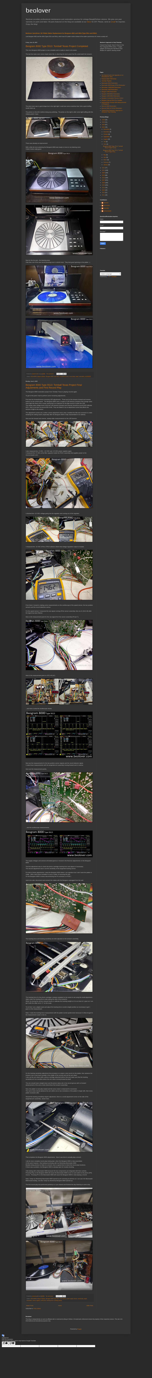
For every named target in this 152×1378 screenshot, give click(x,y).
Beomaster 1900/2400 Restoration (111, 87)
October (105, 134)
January (105, 164)
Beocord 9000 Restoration (109, 106)
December (106, 129)
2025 (103, 122)
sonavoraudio (107, 211)
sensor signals (36, 1300)
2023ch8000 (34, 376)
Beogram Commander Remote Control (112, 98)
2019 (103, 175)
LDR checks (63, 1298)
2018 (103, 177)
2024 (103, 124)
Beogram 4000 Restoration (109, 91)
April (104, 157)
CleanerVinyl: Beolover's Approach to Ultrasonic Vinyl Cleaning (112, 111)
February (106, 162)
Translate (112, 276)
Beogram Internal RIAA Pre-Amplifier (112, 100)
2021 (103, 170)
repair (77, 376)
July (104, 141)
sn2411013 (88, 376)
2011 (103, 195)
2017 (103, 180)
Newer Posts (29, 1305)
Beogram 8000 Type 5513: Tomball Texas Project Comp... (113, 147)
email (113, 22)
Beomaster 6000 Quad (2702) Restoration (113, 85)
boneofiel (106, 208)
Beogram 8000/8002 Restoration (111, 94)
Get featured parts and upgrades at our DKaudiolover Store (112, 75)
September (106, 136)
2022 (103, 168)
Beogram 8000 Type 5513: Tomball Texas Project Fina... (113, 151)
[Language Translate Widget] (110, 274)
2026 (103, 120)
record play (72, 376)
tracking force (50, 1300)
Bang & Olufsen (41, 376)
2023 (103, 127)
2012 (103, 192)
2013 (103, 190)
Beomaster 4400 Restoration (110, 89)
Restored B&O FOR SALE (109, 79)
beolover (38, 10)
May (104, 155)
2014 (103, 187)
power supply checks (71, 1298)
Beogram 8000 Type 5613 (52, 376)
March (105, 160)
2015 (103, 185)
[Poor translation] (12, 1343)
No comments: (50, 373)
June (105, 144)
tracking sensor (58, 1300)
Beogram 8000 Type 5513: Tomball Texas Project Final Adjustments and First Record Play (54, 386)
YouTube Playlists (107, 81)
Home (60, 1305)
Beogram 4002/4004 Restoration (111, 96)
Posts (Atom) (37, 1308)
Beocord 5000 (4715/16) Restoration (112, 108)
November (106, 132)
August (105, 139)
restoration (81, 376)
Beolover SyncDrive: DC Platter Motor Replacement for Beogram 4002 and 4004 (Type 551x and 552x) (61, 33)
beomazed (107, 205)
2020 (103, 172)
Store (89, 22)
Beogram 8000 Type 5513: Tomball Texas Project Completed (57, 46)
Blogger (79, 1329)
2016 (103, 182)
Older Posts (89, 1305)
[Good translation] (5, 1343)
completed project (64, 376)
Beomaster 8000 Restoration (110, 83)
